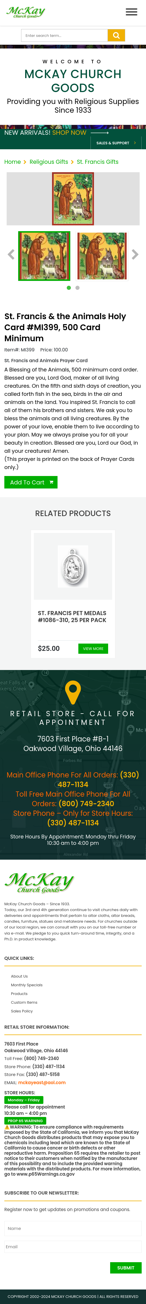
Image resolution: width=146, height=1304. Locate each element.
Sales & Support (113, 143)
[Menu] (131, 13)
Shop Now (80, 132)
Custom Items (24, 1002)
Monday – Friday (24, 1100)
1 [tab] (69, 288)
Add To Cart (27, 482)
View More (93, 648)
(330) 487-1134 (73, 823)
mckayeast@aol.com (42, 1083)
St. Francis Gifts (98, 162)
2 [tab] (77, 288)
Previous (11, 255)
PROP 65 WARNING (25, 1121)
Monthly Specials (26, 985)
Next (135, 255)
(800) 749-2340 (86, 804)
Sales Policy (22, 1011)
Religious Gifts (48, 162)
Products (19, 993)
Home (12, 162)
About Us (19, 976)
